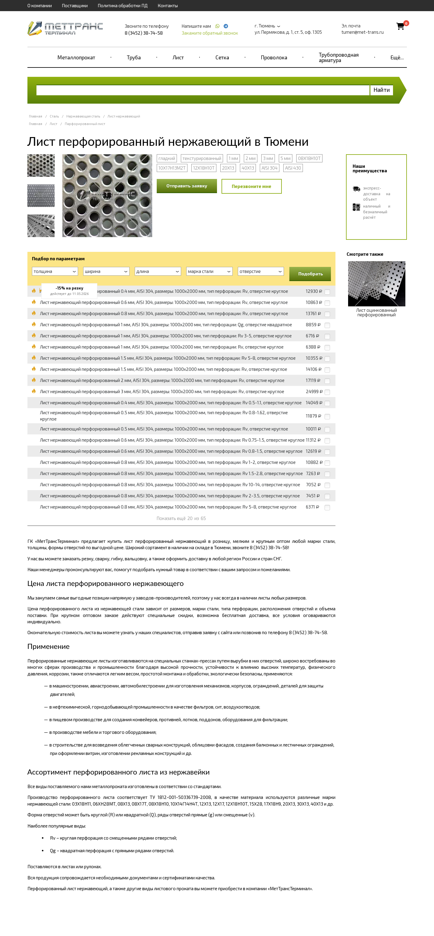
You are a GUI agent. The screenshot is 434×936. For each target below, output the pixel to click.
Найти (381, 89)
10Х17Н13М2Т (172, 168)
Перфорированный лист (85, 124)
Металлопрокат (76, 57)
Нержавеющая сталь (83, 116)
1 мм (233, 158)
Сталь (54, 116)
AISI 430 (293, 168)
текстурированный (202, 158)
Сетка (222, 57)
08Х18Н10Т (309, 158)
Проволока (274, 57)
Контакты (168, 5)
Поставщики (75, 5)
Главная (35, 116)
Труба (134, 57)
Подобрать (310, 273)
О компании (39, 5)
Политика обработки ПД (123, 5)
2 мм (251, 158)
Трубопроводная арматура (339, 57)
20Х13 (228, 168)
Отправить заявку (186, 185)
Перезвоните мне (251, 186)
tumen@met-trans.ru (362, 32)
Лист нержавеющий (124, 116)
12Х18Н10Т (204, 168)
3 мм (268, 158)
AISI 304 (270, 168)
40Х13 (248, 168)
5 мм (286, 158)
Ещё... (397, 57)
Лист (178, 57)
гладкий (167, 158)
